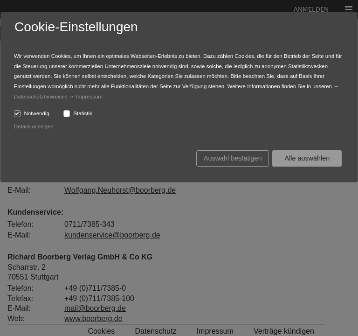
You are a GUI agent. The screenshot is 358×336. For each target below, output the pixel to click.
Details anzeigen (34, 126)
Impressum (89, 96)
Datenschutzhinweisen (41, 96)
